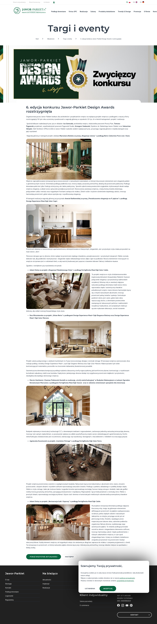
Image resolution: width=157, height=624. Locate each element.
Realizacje (84, 11)
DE (142, 2)
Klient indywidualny (19, 2)
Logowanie (9, 596)
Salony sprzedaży (86, 601)
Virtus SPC (73, 11)
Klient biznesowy (34, 2)
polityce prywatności (127, 578)
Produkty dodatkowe (107, 11)
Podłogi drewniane (58, 11)
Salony (93, 11)
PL (128, 2)
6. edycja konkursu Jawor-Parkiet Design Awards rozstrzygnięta (100, 39)
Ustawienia (90, 589)
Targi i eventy (67, 39)
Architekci (47, 2)
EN (135, 2)
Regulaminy (9, 600)
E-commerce (84, 605)
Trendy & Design (124, 11)
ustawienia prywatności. (125, 581)
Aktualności (50, 39)
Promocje (137, 11)
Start (37, 39)
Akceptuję (107, 589)
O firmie (147, 11)
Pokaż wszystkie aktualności (43, 557)
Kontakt (140, 615)
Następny (69, 557)
